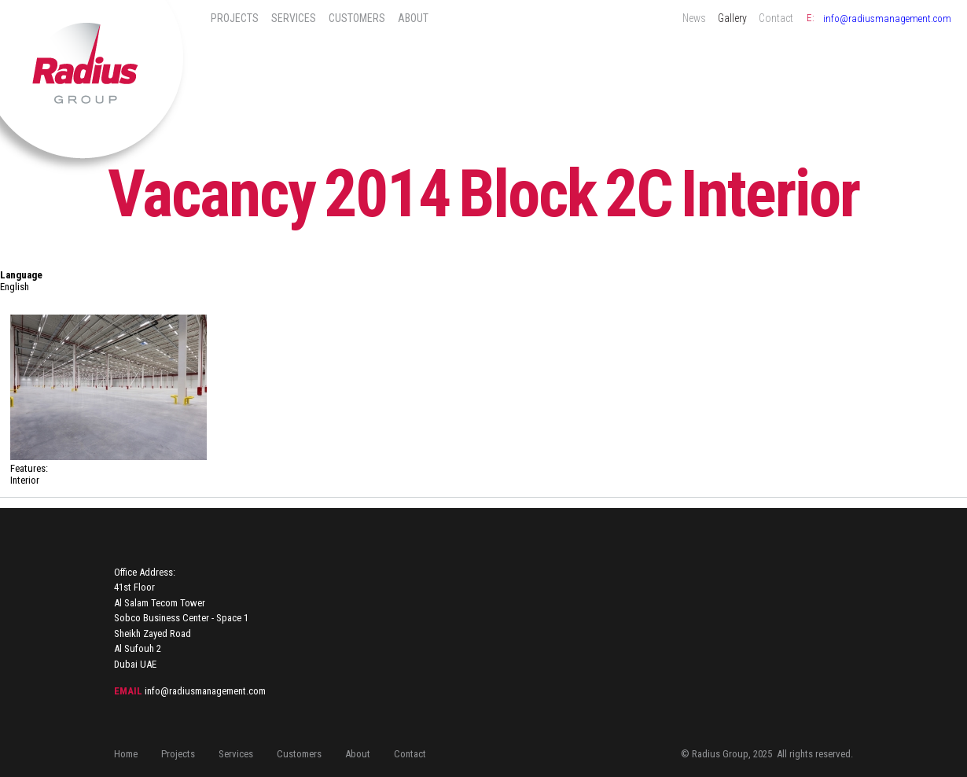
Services (293, 18)
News (694, 18)
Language (21, 275)
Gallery (732, 18)
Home (126, 754)
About (413, 18)
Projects (235, 18)
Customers (357, 18)
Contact (776, 18)
